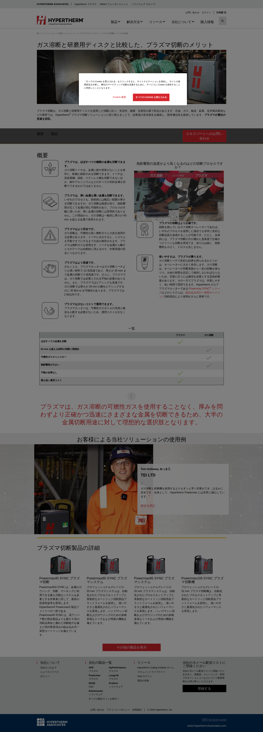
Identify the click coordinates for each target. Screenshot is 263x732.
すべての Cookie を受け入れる (151, 97)
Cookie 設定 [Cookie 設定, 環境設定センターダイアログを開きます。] (119, 97)
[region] (133, 89)
